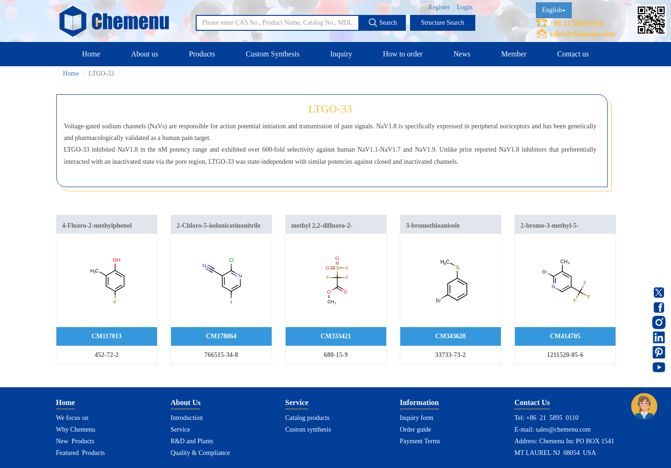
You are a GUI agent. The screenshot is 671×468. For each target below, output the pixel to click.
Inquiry (341, 54)
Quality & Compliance (200, 452)
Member (514, 54)
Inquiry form (416, 417)
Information (419, 402)
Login (464, 7)
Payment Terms (420, 441)
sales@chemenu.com (582, 34)
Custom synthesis (308, 429)
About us (144, 54)
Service (180, 429)
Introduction (187, 417)
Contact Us (532, 402)
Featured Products (80, 452)
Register (439, 7)
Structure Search (443, 22)
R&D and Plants (192, 441)
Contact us (573, 54)
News (461, 54)
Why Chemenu (75, 429)
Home (91, 54)
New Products (75, 441)
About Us (185, 402)
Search (382, 22)
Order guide (415, 429)
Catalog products (307, 417)
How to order (403, 54)
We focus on (72, 417)
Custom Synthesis (272, 54)
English (554, 10)
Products (202, 54)
